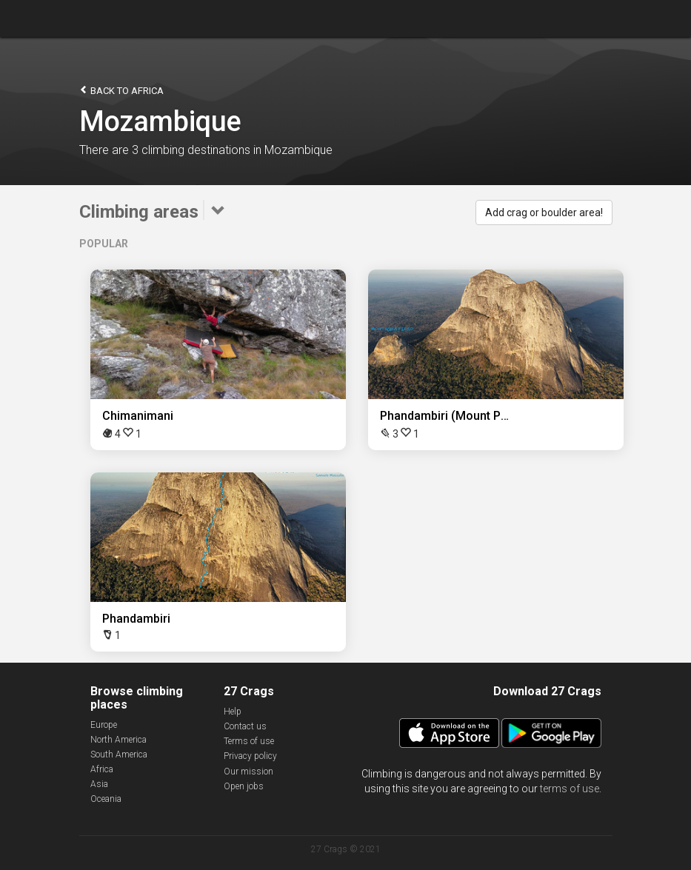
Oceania (105, 799)
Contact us (245, 726)
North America (118, 740)
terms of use (569, 788)
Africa (101, 769)
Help (232, 711)
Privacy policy (250, 756)
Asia (99, 784)
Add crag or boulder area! (544, 212)
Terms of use (249, 741)
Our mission (248, 771)
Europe (103, 725)
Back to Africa (121, 90)
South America (118, 754)
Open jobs (244, 786)
